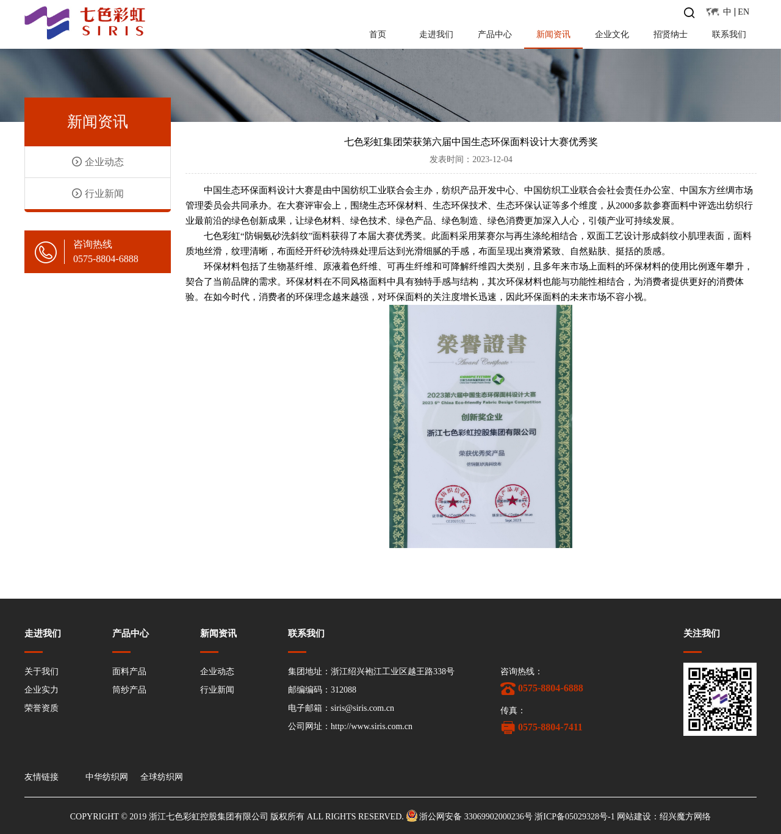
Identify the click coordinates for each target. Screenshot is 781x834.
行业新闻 (98, 193)
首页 (377, 34)
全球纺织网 (161, 777)
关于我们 (41, 671)
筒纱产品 (129, 689)
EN (743, 11)
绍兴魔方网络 (685, 816)
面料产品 (129, 671)
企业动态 (98, 162)
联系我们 (729, 34)
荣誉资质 (41, 708)
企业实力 (41, 689)
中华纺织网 (106, 777)
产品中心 (495, 34)
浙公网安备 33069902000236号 (476, 816)
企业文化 (612, 34)
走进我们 (436, 34)
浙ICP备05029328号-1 (574, 816)
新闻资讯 (553, 34)
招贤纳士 (670, 34)
